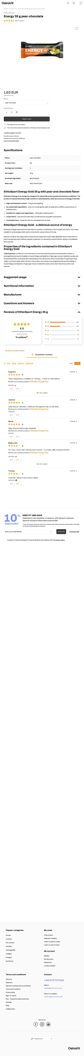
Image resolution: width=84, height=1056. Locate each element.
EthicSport (13, 8)
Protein (8, 1035)
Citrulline (9, 1046)
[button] (6, 350)
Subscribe (61, 1005)
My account (49, 1051)
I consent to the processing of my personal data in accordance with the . (36, 1014)
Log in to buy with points (11, 140)
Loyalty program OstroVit (12, 133)
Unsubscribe (74, 1005)
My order (48, 1031)
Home (6, 8)
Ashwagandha (10, 1050)
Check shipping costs (43, 127)
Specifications (13, 150)
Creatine (9, 1039)
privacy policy (60, 1014)
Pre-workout (10, 1043)
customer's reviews (21, 331)
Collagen (9, 1054)
